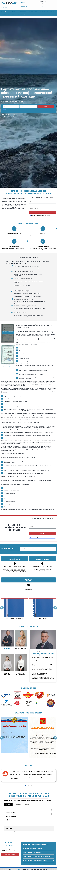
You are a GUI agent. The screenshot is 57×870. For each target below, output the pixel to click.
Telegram (4, 7)
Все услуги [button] (4, 11)
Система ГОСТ (42, 11)
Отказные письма (33, 11)
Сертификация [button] (13, 11)
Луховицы (23, 2)
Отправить (46, 106)
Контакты (20, 14)
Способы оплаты (5, 14)
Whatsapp (4, 5)
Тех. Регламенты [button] (51, 11)
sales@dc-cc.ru (42, 6)
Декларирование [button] (23, 11)
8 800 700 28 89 (24, 6)
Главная (2, 16)
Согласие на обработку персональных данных (13, 109)
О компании (13, 14)
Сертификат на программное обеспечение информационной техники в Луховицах (18, 16)
